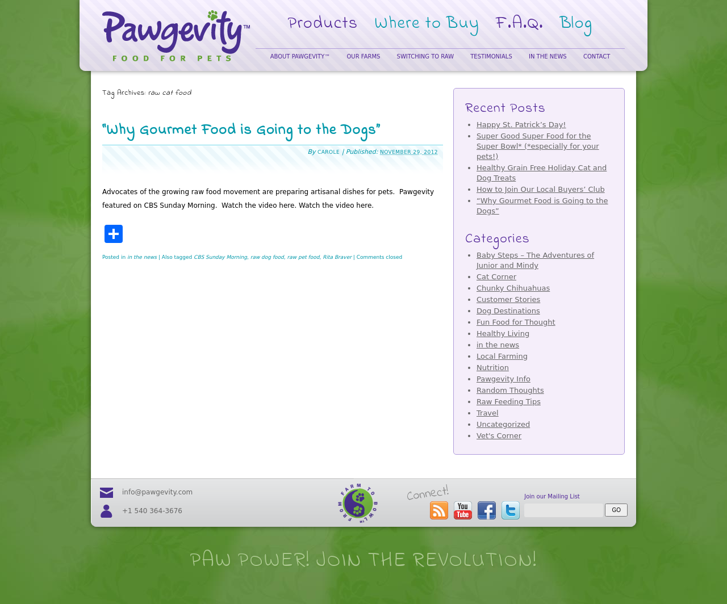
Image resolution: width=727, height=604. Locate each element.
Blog (576, 23)
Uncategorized (503, 424)
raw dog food (267, 257)
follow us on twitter (511, 510)
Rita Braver (337, 257)
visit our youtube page (463, 510)
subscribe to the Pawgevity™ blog (439, 510)
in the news (142, 257)
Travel (488, 413)
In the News (548, 56)
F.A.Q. (520, 23)
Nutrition (493, 367)
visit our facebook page (487, 510)
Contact (596, 56)
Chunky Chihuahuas (513, 288)
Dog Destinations (508, 311)
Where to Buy (426, 23)
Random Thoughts (510, 390)
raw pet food (303, 257)
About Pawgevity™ (300, 56)
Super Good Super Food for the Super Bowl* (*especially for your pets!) (538, 146)
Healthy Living (503, 333)
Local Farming (502, 356)
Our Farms (363, 56)
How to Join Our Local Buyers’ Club (541, 189)
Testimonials (491, 56)
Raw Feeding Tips (509, 401)
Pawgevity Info (503, 379)
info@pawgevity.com (157, 492)
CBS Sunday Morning (220, 257)
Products (323, 23)
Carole (328, 152)
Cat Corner (496, 276)
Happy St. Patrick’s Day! (521, 124)
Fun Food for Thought (516, 322)
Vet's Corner (499, 435)
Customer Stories (508, 299)
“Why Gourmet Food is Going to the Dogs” (241, 130)
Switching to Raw (425, 56)
